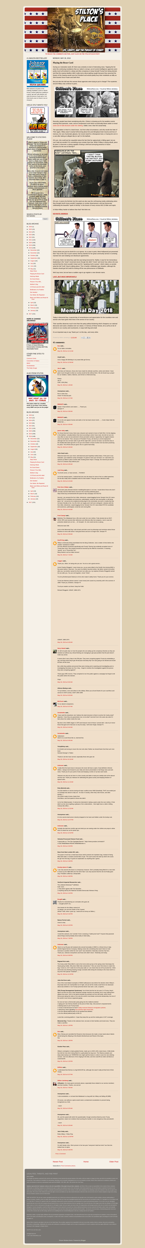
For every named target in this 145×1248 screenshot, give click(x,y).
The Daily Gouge (32, 368)
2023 (30, 234)
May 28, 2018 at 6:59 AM (64, 534)
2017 (30, 314)
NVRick (59, 1067)
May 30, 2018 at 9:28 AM (64, 1125)
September (33, 258)
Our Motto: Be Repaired (37, 295)
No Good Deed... (35, 279)
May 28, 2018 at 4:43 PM (64, 893)
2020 (30, 242)
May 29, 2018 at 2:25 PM (64, 1061)
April (32, 302)
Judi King (60, 470)
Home (86, 1162)
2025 (30, 229)
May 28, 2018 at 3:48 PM (64, 861)
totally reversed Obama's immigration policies (92, 1007)
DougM (59, 899)
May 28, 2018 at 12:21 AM (65, 351)
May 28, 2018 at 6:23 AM (64, 481)
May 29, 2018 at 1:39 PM (64, 1040)
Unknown (60, 765)
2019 (30, 245)
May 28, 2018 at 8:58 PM (64, 955)
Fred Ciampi (61, 515)
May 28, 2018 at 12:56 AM (65, 362)
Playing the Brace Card (37, 273)
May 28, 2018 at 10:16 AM (65, 759)
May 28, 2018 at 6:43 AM (64, 509)
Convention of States (33, 361)
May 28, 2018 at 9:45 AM (64, 740)
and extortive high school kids (84, 1009)
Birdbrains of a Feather (37, 289)
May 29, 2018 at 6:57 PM (64, 1074)
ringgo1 (60, 561)
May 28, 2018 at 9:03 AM (64, 695)
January (33, 310)
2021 (30, 240)
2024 (30, 232)
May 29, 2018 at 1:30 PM (64, 1025)
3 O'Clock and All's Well (37, 287)
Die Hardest (33, 292)
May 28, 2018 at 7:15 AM (64, 555)
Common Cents (31, 358)
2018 (30, 248)
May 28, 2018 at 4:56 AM (64, 411)
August (32, 261)
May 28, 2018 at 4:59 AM (64, 424)
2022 (30, 237)
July (31, 263)
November (33, 253)
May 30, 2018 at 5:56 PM (64, 1150)
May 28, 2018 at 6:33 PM (64, 925)
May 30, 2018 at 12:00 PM (65, 1136)
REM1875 (60, 404)
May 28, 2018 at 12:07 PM (65, 820)
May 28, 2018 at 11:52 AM (65, 808)
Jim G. (59, 368)
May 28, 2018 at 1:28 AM (64, 385)
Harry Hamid (61, 648)
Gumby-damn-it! (62, 867)
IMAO (28, 363)
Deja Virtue (33, 271)
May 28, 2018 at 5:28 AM (64, 447)
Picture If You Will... (36, 281)
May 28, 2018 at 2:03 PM (64, 846)
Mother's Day (34, 284)
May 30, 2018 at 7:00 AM (64, 1087)
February (33, 308)
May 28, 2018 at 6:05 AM (64, 464)
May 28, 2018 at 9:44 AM (64, 727)
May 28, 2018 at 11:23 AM (65, 782)
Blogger (83, 1240)
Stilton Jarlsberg (62, 1080)
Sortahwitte (61, 712)
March (32, 305)
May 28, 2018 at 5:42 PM (64, 914)
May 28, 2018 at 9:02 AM (64, 682)
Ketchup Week (34, 276)
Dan (58, 346)
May (31, 269)
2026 (30, 226)
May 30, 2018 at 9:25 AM (64, 1108)
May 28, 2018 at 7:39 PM (64, 938)
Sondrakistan (31, 365)
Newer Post (58, 1162)
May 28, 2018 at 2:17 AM (64, 398)
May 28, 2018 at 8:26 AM (64, 642)
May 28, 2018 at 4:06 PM (64, 876)
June (32, 266)
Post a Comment (60, 1153)
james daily (61, 430)
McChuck (60, 701)
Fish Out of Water (63, 487)
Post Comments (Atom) (68, 1166)
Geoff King (60, 540)
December (33, 250)
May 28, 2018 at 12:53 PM (65, 833)
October (33, 255)
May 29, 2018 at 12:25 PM (65, 974)
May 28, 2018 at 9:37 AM (64, 706)
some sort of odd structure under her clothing (68, 125)
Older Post (113, 1162)
